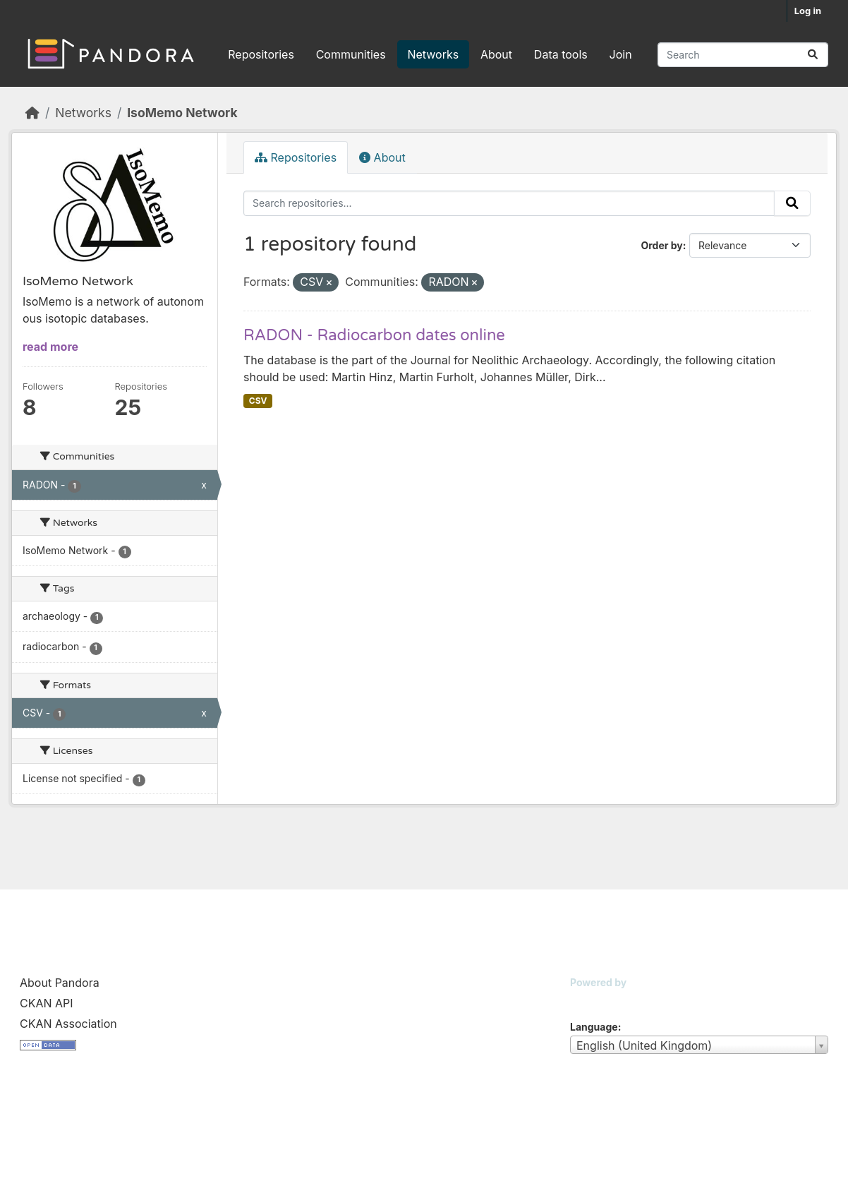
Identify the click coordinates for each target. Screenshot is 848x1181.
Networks (433, 54)
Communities (351, 54)
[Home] (32, 112)
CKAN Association (68, 1024)
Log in (807, 10)
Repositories (261, 54)
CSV (258, 400)
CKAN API (46, 1003)
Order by (661, 245)
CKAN (594, 1000)
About (496, 54)
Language (594, 1027)
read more (50, 347)
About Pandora (59, 983)
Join (621, 54)
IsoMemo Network (182, 112)
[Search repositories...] (743, 54)
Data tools (561, 54)
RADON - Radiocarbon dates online (374, 335)
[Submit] (813, 54)
